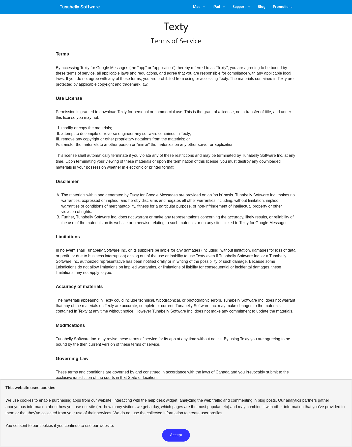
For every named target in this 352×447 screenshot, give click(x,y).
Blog (261, 7)
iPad (216, 7)
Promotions (283, 7)
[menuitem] (199, 7)
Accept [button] (176, 435)
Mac (196, 7)
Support (239, 7)
